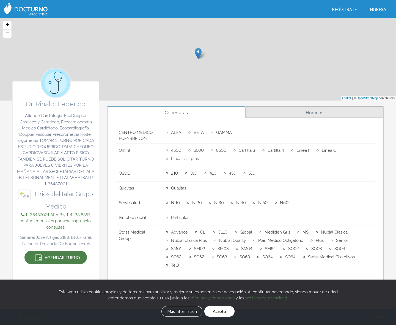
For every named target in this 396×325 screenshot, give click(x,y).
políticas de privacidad (266, 296)
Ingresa (377, 9)
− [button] (7, 33)
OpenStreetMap (367, 98)
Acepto (226, 310)
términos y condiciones (213, 296)
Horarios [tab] (314, 112)
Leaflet (346, 98)
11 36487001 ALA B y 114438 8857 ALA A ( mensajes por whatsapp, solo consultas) (56, 221)
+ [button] (7, 25)
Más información (178, 310)
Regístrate (344, 9)
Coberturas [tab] (176, 112)
